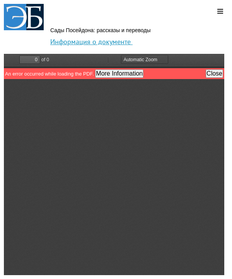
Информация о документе (91, 41)
